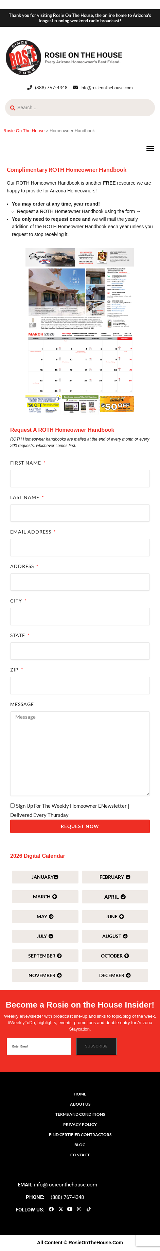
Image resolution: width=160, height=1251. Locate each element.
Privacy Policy (80, 1124)
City (16, 601)
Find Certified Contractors (80, 1134)
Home (80, 1093)
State (18, 635)
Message (22, 704)
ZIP (15, 669)
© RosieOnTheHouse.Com (93, 1242)
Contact (80, 1154)
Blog (80, 1144)
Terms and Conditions (80, 1114)
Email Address (31, 532)
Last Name (25, 497)
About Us (80, 1104)
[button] (150, 148)
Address (22, 566)
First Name (26, 463)
